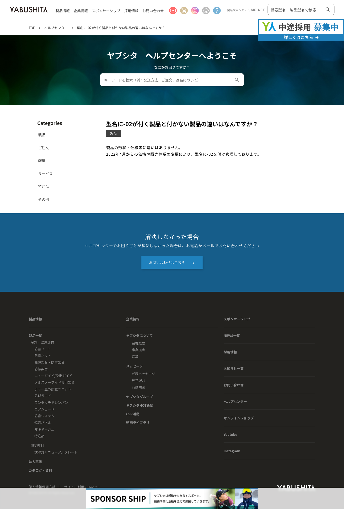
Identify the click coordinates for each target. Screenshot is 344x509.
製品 (41, 134)
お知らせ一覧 (234, 368)
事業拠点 (138, 349)
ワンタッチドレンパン (51, 402)
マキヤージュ (44, 429)
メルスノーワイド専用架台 (54, 382)
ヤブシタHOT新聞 (139, 405)
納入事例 (35, 461)
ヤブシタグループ (139, 396)
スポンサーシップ (106, 10)
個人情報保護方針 (42, 486)
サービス (45, 173)
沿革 (135, 356)
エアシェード (44, 409)
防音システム (44, 415)
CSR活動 (132, 413)
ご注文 (43, 147)
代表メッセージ (143, 373)
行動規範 (138, 387)
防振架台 (41, 369)
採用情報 (131, 10)
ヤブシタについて (139, 335)
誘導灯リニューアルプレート (56, 452)
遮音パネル (42, 422)
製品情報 (35, 319)
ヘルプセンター (235, 401)
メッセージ (134, 366)
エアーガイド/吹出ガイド (53, 375)
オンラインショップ (239, 418)
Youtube (230, 434)
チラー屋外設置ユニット (52, 389)
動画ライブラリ (138, 422)
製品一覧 (35, 335)
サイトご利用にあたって (82, 486)
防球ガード (42, 395)
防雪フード (42, 348)
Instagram (232, 451)
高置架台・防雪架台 (49, 362)
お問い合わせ (153, 10)
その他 (43, 199)
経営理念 (138, 380)
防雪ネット (42, 355)
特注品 (43, 186)
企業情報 (133, 319)
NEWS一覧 (232, 335)
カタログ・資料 (40, 470)
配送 (41, 160)
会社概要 (138, 343)
